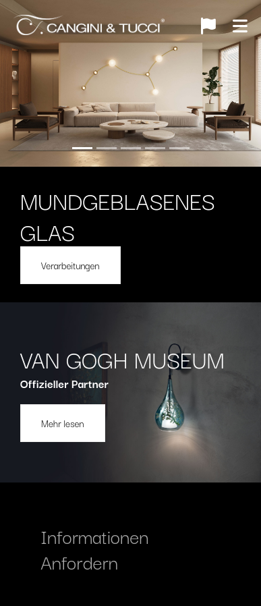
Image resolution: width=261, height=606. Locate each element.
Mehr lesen (62, 423)
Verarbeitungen (70, 265)
